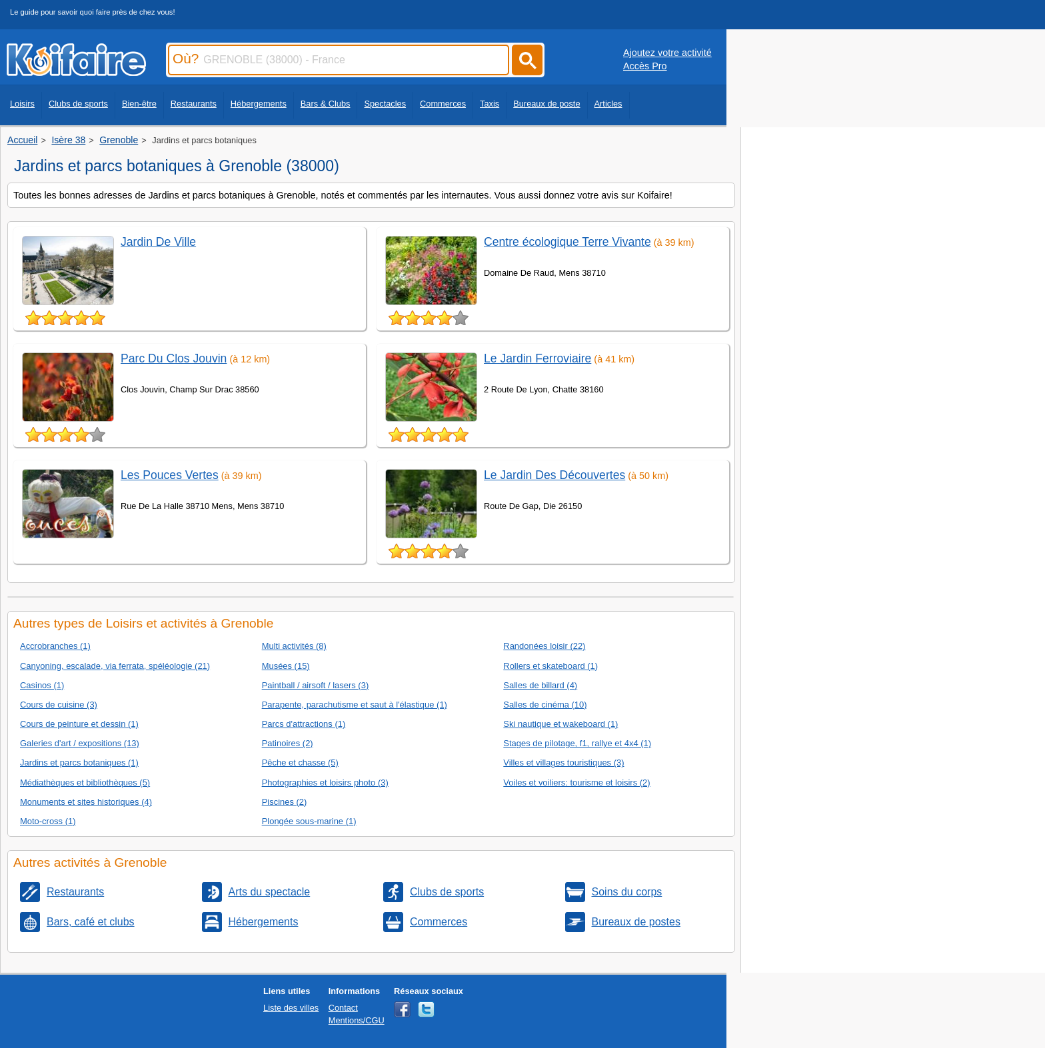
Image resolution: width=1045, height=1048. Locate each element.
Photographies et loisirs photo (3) (325, 782)
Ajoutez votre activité (667, 52)
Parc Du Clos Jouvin (174, 358)
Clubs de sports (78, 104)
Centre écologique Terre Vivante (567, 242)
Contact (343, 1008)
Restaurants (194, 104)
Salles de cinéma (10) (544, 705)
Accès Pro (645, 66)
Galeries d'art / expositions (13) (79, 743)
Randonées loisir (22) (544, 646)
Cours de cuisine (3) (58, 705)
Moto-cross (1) (48, 821)
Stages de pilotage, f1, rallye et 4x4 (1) (577, 743)
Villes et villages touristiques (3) (563, 763)
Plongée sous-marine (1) (309, 821)
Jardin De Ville (158, 242)
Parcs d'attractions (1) (304, 724)
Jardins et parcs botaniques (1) (79, 763)
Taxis (489, 104)
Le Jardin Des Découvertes (554, 475)
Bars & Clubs (326, 104)
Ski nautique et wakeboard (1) (560, 724)
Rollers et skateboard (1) (550, 666)
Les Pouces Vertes (170, 475)
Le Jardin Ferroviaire (537, 358)
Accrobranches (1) (55, 646)
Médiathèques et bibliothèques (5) (85, 782)
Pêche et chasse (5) (300, 763)
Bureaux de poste (546, 104)
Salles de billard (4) (540, 685)
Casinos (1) (42, 685)
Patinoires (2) (287, 743)
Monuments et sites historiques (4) (86, 802)
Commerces (443, 104)
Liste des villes (291, 1008)
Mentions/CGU (357, 1020)
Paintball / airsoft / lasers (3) (315, 685)
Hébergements (259, 104)
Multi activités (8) (294, 646)
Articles (608, 104)
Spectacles (385, 104)
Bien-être (139, 104)
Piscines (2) (284, 802)
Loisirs (22, 104)
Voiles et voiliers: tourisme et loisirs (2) (576, 782)
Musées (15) (286, 666)
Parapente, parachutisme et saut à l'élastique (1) (354, 705)
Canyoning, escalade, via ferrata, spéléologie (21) (115, 666)
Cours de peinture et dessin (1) (79, 724)
